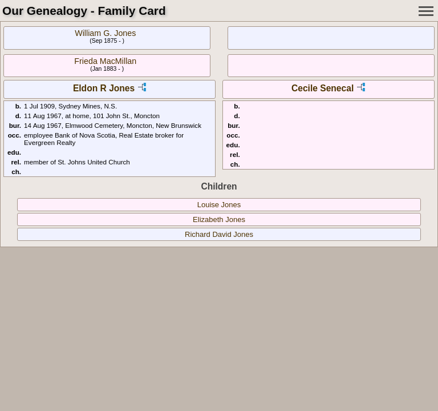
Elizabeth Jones (219, 219)
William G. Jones (105, 33)
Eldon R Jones (104, 88)
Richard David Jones (219, 234)
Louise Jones (219, 204)
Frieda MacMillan (105, 61)
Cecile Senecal (322, 88)
